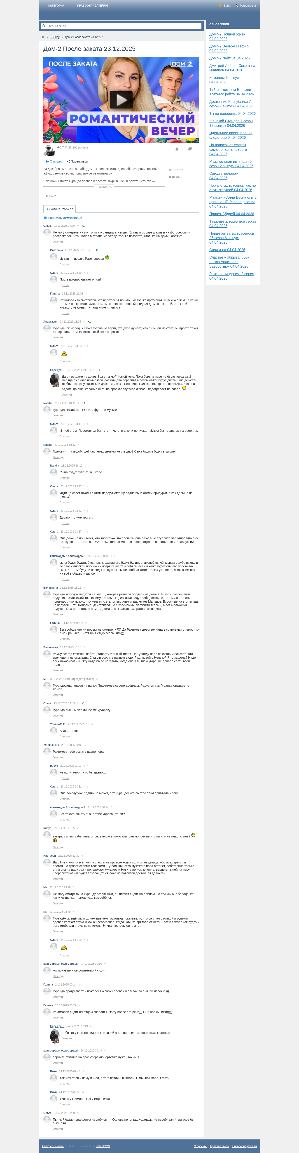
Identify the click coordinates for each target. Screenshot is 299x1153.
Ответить (58, 241)
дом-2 (52, 196)
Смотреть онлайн (53, 1146)
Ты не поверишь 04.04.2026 (232, 114)
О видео (54, 161)
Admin (62, 147)
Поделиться (77, 161)
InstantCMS (103, 1146)
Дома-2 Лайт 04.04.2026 (229, 58)
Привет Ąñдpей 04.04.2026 (231, 214)
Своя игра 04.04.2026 (227, 250)
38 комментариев (59, 209)
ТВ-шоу (176, 176)
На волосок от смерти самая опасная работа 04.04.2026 (228, 149)
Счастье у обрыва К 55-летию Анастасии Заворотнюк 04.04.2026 (229, 261)
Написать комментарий (65, 218)
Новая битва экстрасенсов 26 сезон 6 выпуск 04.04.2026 (231, 237)
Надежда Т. (57, 370)
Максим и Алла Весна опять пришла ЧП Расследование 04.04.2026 (233, 202)
